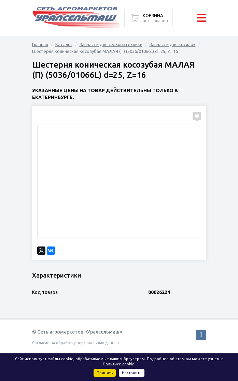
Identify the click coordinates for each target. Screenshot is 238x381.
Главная (40, 44)
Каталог (63, 44)
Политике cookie (119, 364)
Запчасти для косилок (173, 44)
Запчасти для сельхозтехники (111, 44)
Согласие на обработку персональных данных (76, 343)
